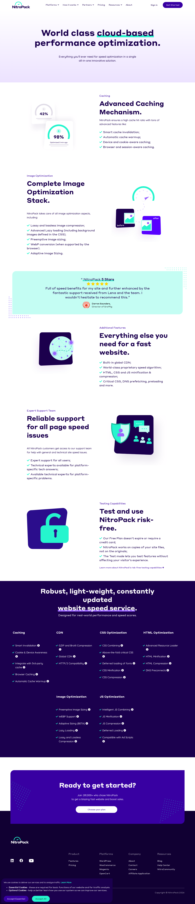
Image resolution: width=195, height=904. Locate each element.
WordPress (105, 861)
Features (73, 861)
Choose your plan (96, 809)
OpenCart (104, 873)
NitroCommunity (166, 869)
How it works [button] (69, 5)
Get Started (172, 5)
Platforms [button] (51, 5)
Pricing (101, 5)
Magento (104, 869)
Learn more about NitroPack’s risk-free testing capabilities (131, 567)
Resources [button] (114, 5)
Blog (159, 861)
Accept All (40, 899)
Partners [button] (87, 5)
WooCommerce (107, 865)
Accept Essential (16, 899)
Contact (132, 865)
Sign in (154, 5)
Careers (132, 869)
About (129, 5)
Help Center (163, 865)
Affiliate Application (139, 873)
